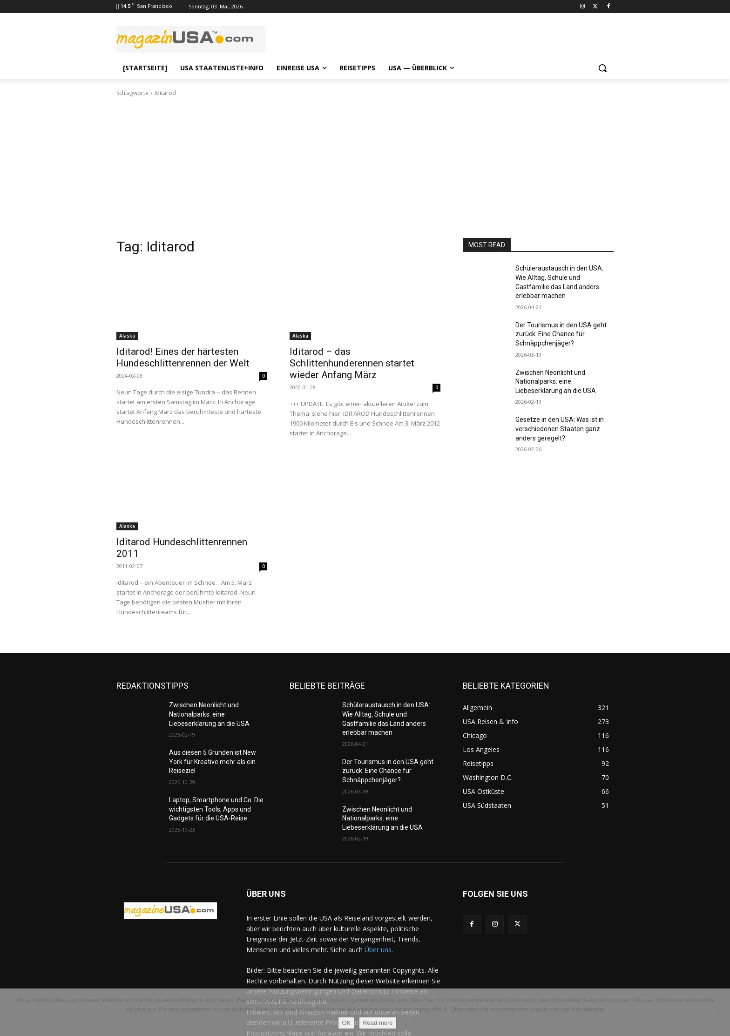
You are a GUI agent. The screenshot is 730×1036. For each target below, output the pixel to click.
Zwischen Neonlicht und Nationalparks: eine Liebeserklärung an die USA (555, 381)
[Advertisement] (365, 167)
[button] (602, 68)
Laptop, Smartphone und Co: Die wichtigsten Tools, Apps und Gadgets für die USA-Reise (216, 809)
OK (346, 1022)
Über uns (378, 949)
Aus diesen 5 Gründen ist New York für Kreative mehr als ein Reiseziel (212, 761)
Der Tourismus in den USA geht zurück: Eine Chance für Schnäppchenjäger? (561, 334)
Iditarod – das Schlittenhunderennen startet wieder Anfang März (352, 363)
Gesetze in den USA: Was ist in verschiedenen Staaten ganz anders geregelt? (559, 428)
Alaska (127, 335)
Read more (377, 1022)
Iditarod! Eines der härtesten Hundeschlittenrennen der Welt (183, 357)
